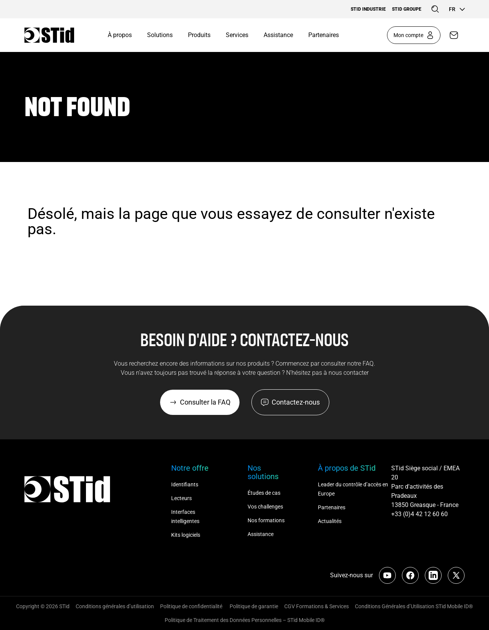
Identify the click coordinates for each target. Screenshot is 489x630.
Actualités (330, 521)
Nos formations (266, 520)
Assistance (278, 35)
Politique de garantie (254, 606)
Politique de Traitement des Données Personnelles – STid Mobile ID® (245, 620)
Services (237, 35)
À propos (120, 35)
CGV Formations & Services (316, 606)
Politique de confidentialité (191, 606)
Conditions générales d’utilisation (115, 606)
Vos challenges (265, 507)
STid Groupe (406, 9)
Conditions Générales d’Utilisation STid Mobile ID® (414, 606)
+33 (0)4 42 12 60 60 (419, 514)
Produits (199, 35)
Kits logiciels (185, 535)
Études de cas (264, 493)
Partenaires (323, 35)
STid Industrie (368, 9)
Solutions (160, 35)
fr (457, 9)
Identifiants (184, 484)
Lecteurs (181, 498)
